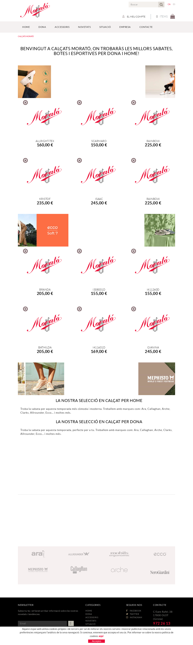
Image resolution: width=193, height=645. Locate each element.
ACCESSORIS (91, 617)
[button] (22, 78)
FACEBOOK (133, 611)
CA (169, 4)
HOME (88, 611)
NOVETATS (90, 621)
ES (174, 4)
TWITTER (132, 614)
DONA (88, 614)
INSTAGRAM (134, 617)
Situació (90, 624)
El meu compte (133, 16)
